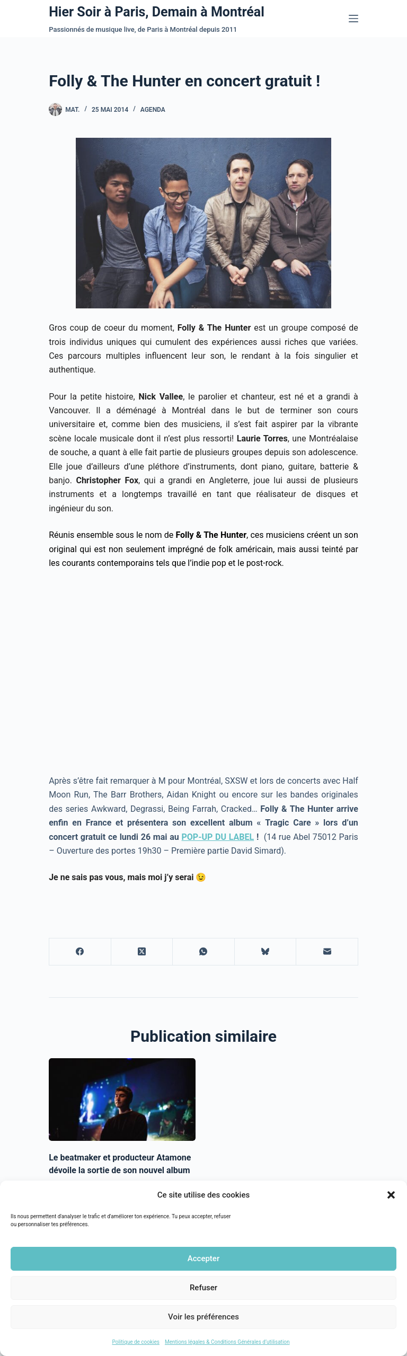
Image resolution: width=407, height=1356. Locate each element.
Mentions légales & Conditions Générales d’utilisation (227, 1342)
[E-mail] (327, 951)
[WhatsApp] (204, 951)
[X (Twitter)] (142, 951)
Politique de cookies (136, 1342)
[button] (391, 1195)
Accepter (203, 1258)
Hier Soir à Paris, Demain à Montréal (156, 12)
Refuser (203, 1287)
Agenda (152, 109)
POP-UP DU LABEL (218, 837)
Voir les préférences (203, 1317)
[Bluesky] (266, 951)
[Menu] (353, 18)
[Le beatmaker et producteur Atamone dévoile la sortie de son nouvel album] (122, 1099)
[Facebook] (80, 951)
